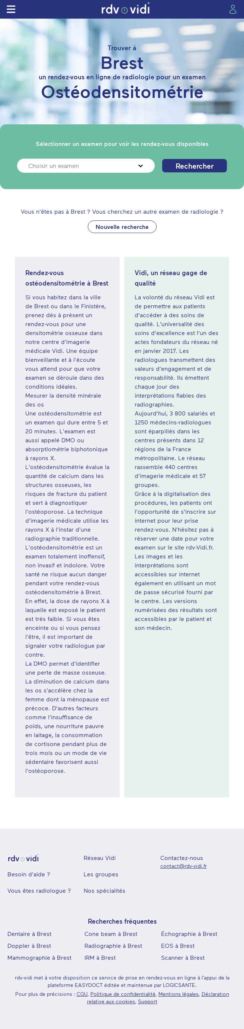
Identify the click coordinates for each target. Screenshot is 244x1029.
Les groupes (101, 873)
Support (147, 1001)
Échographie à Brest (189, 933)
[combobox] (29, 165)
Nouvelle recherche (122, 226)
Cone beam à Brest (110, 933)
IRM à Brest (100, 957)
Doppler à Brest (29, 945)
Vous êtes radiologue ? (39, 890)
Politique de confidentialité (122, 994)
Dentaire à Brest (29, 933)
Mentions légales (178, 994)
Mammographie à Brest (39, 957)
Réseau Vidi (100, 857)
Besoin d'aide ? (28, 873)
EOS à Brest (178, 945)
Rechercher (195, 165)
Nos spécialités (104, 890)
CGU (82, 994)
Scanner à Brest (183, 957)
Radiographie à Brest (113, 945)
